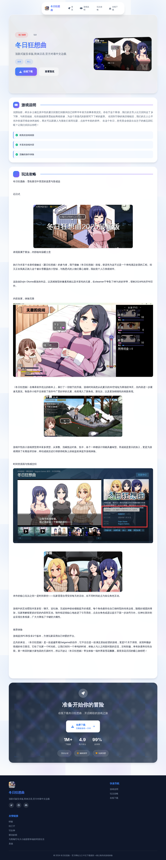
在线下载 (114, 798)
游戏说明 (114, 789)
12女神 (12, 830)
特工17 (12, 826)
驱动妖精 (13, 835)
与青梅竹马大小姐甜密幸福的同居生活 (26, 839)
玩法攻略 (114, 793)
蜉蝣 (11, 821)
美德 (11, 843)
